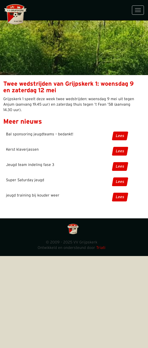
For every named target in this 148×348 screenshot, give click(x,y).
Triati (100, 248)
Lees (120, 136)
